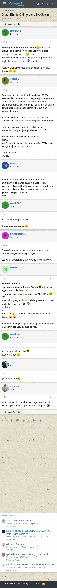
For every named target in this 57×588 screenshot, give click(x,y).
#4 (54, 214)
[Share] (50, 42)
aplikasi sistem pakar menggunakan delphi (27, 554)
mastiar (14, 163)
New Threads (9, 515)
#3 (54, 175)
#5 (54, 245)
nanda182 (8, 19)
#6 (54, 278)
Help (38, 583)
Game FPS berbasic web (18, 520)
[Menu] (4, 4)
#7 (54, 346)
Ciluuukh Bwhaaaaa (16, 544)
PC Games (11, 526)
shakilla (14, 78)
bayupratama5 (18, 233)
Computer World (13, 560)
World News (11, 570)
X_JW (13, 362)
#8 (54, 373)
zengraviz (15, 386)
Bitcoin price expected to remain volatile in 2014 (30, 564)
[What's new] (47, 4)
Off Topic (10, 550)
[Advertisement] (28, 481)
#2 (54, 90)
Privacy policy (28, 583)
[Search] (53, 4)
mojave (14, 267)
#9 (54, 397)
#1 (54, 42)
